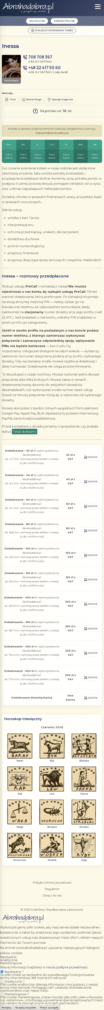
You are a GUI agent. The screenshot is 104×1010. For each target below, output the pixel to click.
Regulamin (52, 889)
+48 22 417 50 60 (44, 67)
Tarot (10, 99)
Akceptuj (6, 1007)
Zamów (91, 457)
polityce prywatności (72, 967)
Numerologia (32, 99)
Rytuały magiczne (60, 99)
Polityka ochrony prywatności (52, 882)
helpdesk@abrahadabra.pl (52, 132)
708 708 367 (40, 57)
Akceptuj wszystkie (25, 1007)
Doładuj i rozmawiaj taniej (52, 30)
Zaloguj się (37, 20)
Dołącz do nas (52, 895)
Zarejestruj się (64, 20)
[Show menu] (98, 6)
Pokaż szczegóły (49, 1007)
